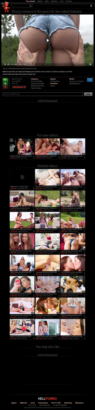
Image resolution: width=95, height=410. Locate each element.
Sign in (91, 6)
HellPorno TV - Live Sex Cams (19, 187)
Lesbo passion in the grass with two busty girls (73, 187)
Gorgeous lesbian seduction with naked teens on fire (73, 315)
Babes (40, 81)
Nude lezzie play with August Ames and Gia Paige (48, 294)
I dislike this (5, 87)
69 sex (33, 81)
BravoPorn (54, 1)
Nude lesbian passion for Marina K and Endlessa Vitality (48, 208)
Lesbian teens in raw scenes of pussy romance (48, 337)
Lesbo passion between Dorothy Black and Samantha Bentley (22, 294)
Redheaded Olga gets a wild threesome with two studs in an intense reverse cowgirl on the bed (48, 156)
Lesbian (52, 86)
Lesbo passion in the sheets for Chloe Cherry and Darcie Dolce (73, 337)
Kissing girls (40, 83)
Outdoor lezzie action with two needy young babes (73, 294)
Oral (42, 86)
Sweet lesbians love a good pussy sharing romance (22, 315)
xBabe (47, 1)
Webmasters (79, 403)
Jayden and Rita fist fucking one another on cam (22, 251)
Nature (39, 86)
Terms (33, 403)
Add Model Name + (75, 83)
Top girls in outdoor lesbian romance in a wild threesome (73, 229)
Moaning (33, 86)
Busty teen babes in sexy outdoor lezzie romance (48, 229)
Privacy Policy (43, 403)
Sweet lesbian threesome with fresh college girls (22, 272)
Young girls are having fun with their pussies (48, 272)
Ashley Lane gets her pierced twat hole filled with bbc (22, 156)
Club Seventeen (55, 81)
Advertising (68, 403)
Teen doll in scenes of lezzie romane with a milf (48, 251)
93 (5, 81)
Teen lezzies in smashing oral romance (47, 187)
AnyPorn (40, 1)
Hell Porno (5, 7)
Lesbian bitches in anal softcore (20, 208)
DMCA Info (23, 403)
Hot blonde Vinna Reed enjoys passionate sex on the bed (73, 156)
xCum (61, 1)
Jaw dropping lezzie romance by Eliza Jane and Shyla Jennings (73, 251)
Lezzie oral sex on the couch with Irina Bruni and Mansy (73, 272)
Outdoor (38, 88)
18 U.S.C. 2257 (56, 403)
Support (14, 403)
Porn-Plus (69, 1)
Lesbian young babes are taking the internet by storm (73, 208)
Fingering (33, 83)
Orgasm (33, 88)
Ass (37, 81)
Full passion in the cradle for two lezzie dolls (48, 315)
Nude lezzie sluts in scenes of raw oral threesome (22, 337)
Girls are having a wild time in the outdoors (22, 229)
